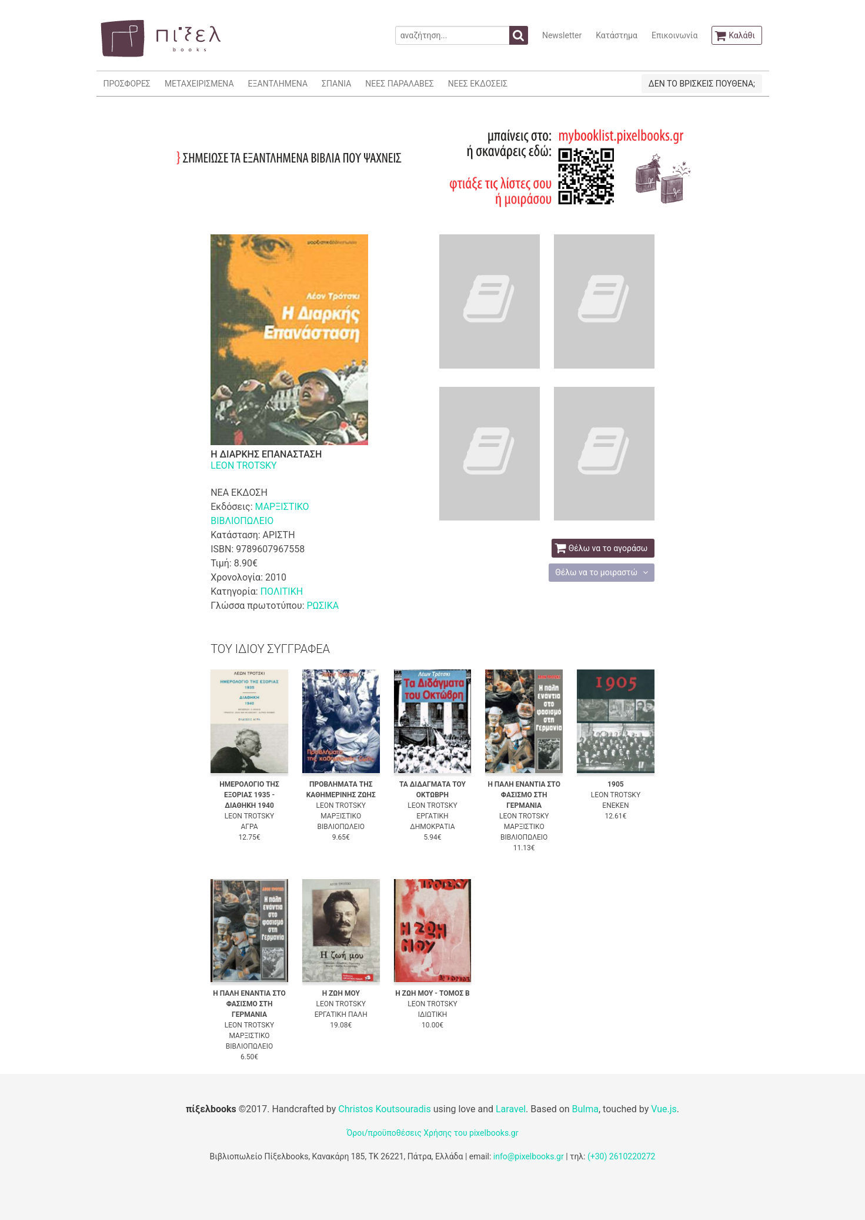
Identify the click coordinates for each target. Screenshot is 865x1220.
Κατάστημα (616, 35)
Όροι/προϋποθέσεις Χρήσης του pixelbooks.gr (433, 1133)
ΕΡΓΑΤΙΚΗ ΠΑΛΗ (341, 1014)
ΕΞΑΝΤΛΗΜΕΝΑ (278, 83)
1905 (615, 784)
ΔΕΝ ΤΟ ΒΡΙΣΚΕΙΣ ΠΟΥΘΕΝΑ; (702, 83)
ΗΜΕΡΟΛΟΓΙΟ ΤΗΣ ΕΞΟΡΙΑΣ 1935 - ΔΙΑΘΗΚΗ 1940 (249, 795)
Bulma (585, 1109)
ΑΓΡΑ (249, 827)
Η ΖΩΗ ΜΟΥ (341, 993)
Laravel (511, 1109)
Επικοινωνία (674, 35)
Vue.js (664, 1109)
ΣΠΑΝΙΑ (336, 83)
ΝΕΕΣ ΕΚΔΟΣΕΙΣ (477, 83)
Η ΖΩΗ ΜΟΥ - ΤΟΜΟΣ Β (432, 993)
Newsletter (562, 35)
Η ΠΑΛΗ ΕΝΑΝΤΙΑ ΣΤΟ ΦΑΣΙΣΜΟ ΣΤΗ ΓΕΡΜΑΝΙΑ (523, 795)
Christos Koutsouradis (384, 1109)
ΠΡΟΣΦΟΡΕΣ (127, 83)
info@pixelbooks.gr (528, 1156)
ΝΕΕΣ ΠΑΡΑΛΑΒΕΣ (399, 83)
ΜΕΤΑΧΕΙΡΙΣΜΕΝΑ (199, 83)
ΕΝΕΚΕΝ (615, 805)
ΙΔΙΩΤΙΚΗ (432, 1014)
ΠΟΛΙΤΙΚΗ (281, 591)
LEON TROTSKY (244, 465)
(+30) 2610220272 (621, 1156)
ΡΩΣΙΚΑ (322, 605)
